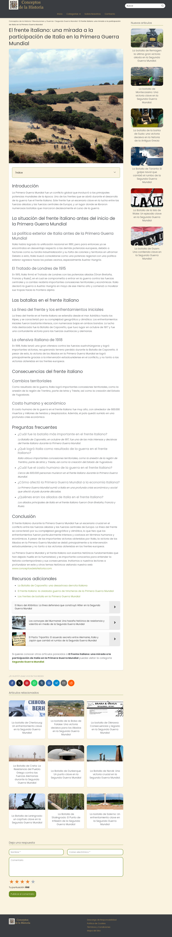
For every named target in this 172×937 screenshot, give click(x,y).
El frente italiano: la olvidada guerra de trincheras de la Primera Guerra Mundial (66, 591)
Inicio (59, 13)
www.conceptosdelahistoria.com (32, 568)
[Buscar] (162, 5)
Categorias (72, 13)
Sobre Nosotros (93, 13)
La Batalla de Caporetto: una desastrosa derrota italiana (52, 585)
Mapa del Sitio (94, 930)
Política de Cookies (96, 923)
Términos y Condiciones (98, 927)
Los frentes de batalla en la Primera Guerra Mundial (49, 596)
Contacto (110, 13)
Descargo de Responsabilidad (102, 919)
